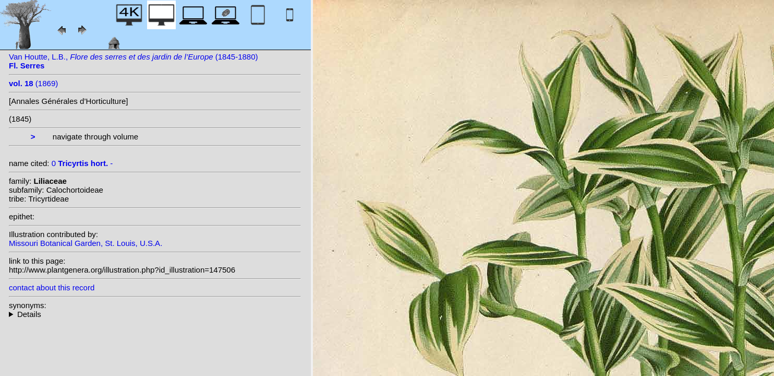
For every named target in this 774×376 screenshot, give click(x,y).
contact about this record (51, 287)
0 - (82, 163)
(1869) (33, 83)
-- (155, 314)
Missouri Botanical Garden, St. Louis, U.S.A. (85, 243)
